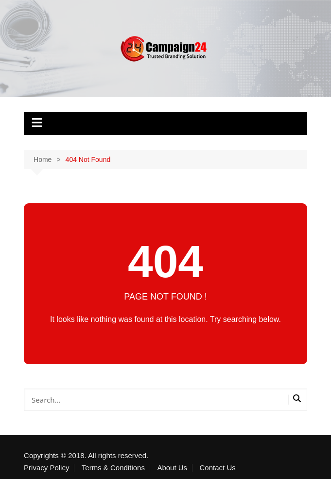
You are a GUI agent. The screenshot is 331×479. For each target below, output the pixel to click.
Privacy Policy (46, 468)
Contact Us (218, 468)
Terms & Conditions (113, 468)
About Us (172, 468)
